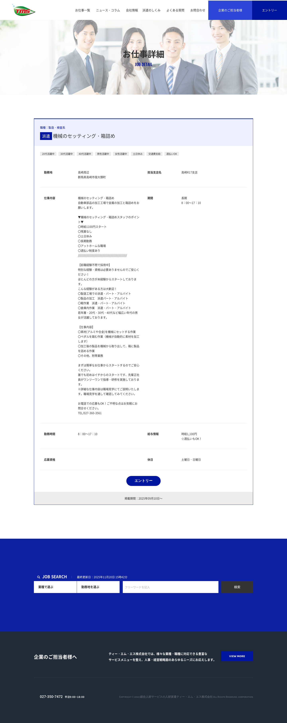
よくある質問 (175, 10)
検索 (237, 586)
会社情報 (132, 10)
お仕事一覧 (82, 10)
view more (237, 656)
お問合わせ (197, 10)
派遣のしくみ (151, 10)
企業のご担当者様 (230, 10)
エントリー (269, 10)
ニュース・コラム (108, 10)
